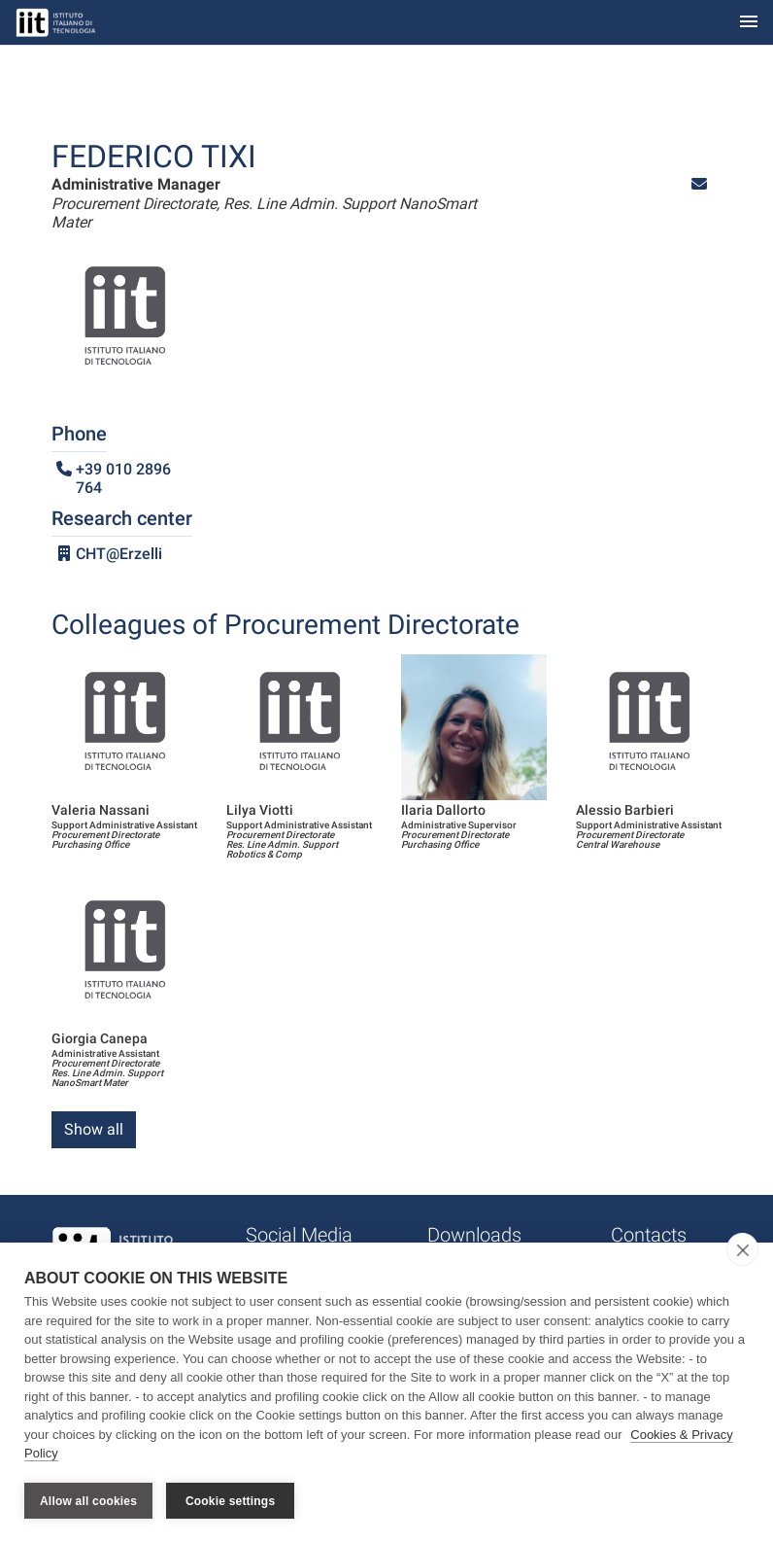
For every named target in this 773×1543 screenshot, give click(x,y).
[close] (742, 1250)
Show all (93, 1129)
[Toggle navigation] (748, 23)
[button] (699, 184)
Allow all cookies (88, 1501)
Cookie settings (230, 1501)
